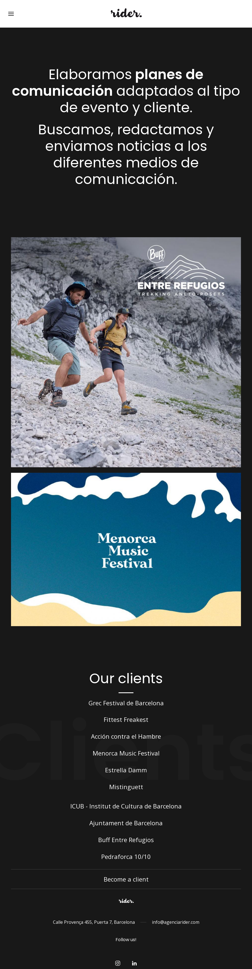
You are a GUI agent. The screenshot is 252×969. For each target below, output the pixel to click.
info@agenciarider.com (175, 922)
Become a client (126, 879)
